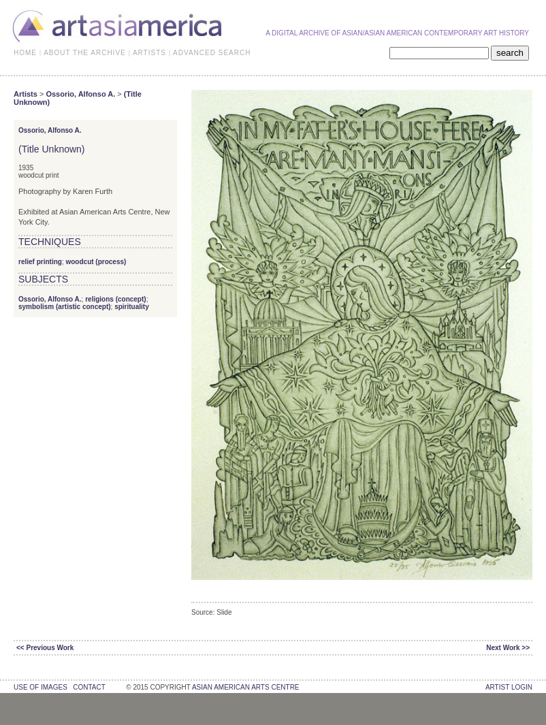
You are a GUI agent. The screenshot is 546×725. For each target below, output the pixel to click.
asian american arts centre (246, 687)
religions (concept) (115, 299)
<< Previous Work (45, 647)
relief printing (40, 261)
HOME (25, 53)
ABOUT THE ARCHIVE (85, 53)
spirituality (131, 306)
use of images (40, 687)
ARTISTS (149, 53)
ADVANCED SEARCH (212, 53)
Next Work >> (508, 647)
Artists (25, 94)
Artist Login (508, 687)
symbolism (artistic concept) (64, 306)
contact (89, 687)
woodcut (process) (95, 261)
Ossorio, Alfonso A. (80, 94)
